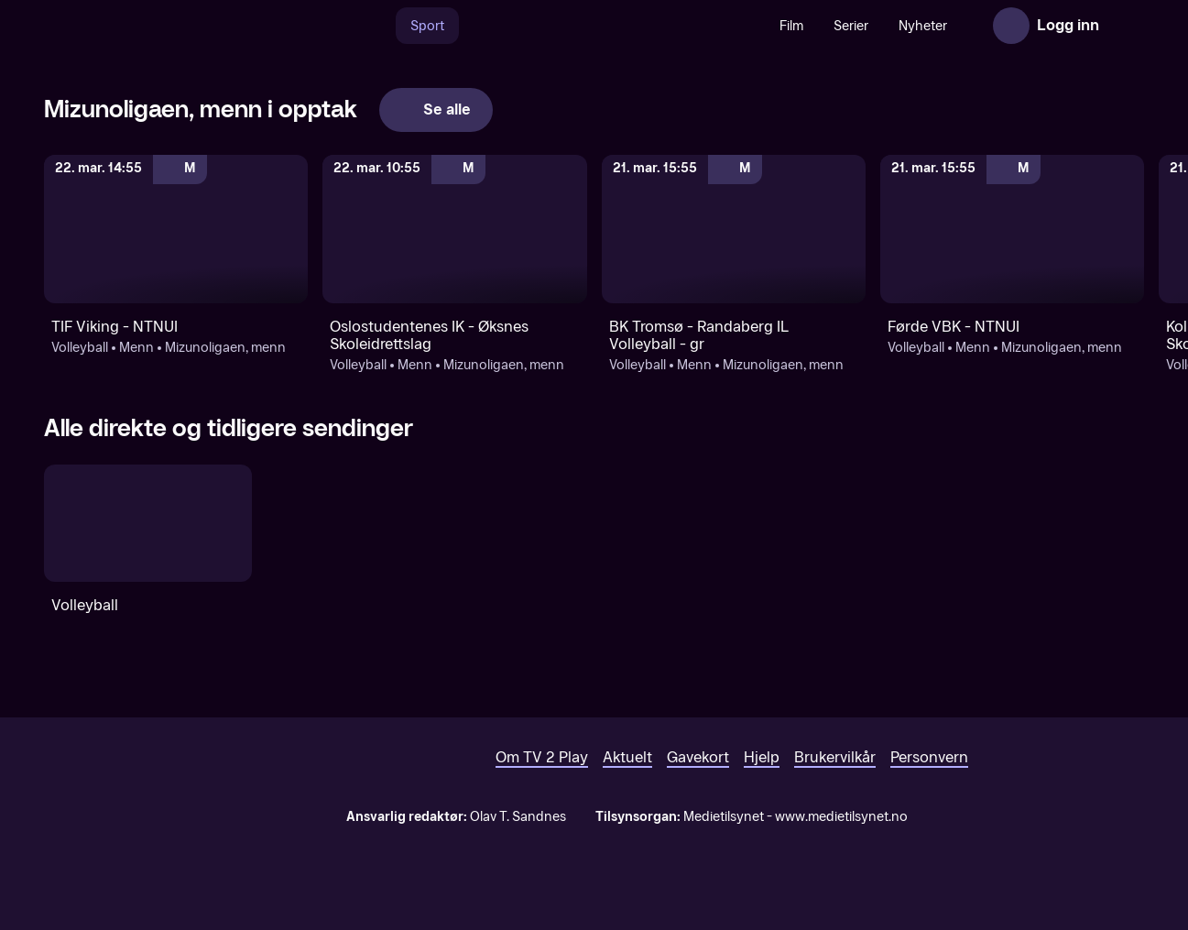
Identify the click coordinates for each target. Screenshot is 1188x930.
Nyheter (923, 26)
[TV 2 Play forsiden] (181, 25)
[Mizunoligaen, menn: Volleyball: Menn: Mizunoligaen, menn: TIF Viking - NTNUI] (176, 229)
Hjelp (761, 757)
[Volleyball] (148, 523)
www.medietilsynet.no (841, 817)
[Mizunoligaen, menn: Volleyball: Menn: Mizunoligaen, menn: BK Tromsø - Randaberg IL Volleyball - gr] (734, 229)
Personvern (929, 757)
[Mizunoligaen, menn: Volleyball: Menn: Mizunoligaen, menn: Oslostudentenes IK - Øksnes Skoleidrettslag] (454, 229)
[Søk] (376, 25)
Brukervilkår (835, 757)
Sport (427, 26)
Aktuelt (627, 757)
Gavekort (698, 757)
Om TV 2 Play (542, 757)
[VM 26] (612, 25)
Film (791, 26)
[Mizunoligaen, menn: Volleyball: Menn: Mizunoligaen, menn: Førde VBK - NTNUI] (1012, 229)
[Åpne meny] (1125, 25)
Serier (851, 26)
